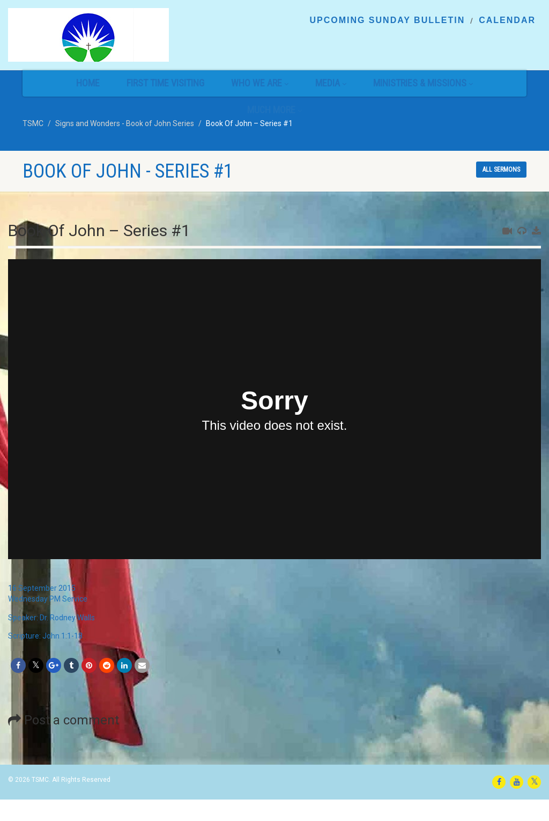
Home (88, 83)
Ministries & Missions (423, 83)
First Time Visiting (165, 83)
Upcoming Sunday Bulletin (387, 20)
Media (330, 83)
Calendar (507, 20)
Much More (274, 109)
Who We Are (259, 83)
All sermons (501, 169)
